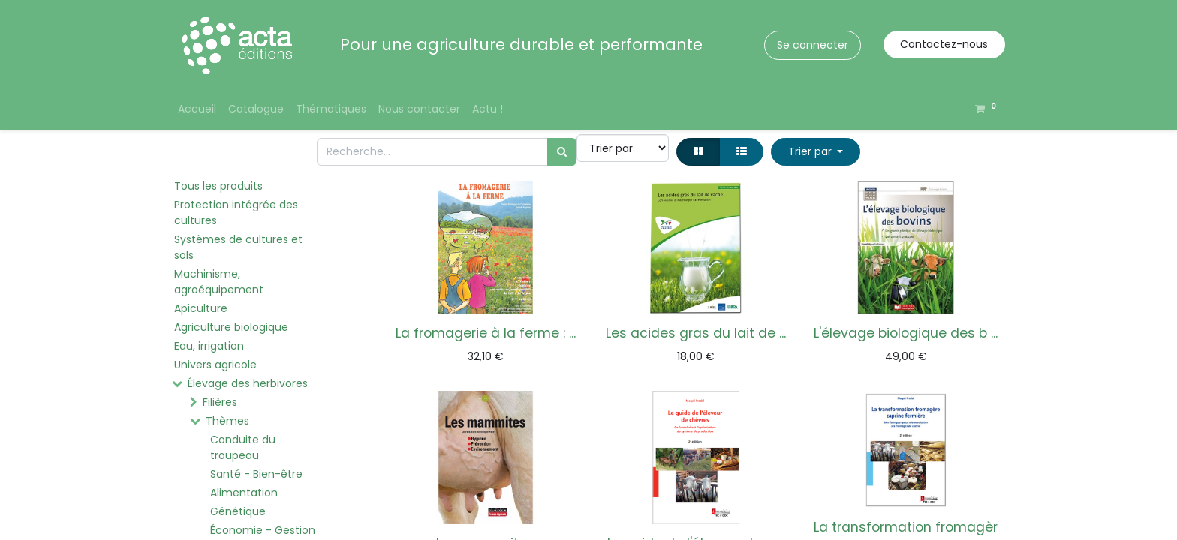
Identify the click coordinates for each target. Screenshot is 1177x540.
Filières (220, 402)
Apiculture (200, 308)
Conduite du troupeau (242, 447)
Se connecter (812, 45)
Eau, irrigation (209, 345)
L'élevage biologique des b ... (906, 333)
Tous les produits (218, 186)
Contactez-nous (944, 44)
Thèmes (227, 420)
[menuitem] (197, 109)
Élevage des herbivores (248, 383)
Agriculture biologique (231, 327)
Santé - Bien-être (256, 474)
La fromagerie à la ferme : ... (486, 333)
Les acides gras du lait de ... (696, 333)
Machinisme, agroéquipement (218, 281)
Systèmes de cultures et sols (238, 247)
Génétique (238, 511)
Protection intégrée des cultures (236, 212)
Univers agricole (215, 364)
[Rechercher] (561, 152)
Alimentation (244, 492)
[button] (815, 152)
